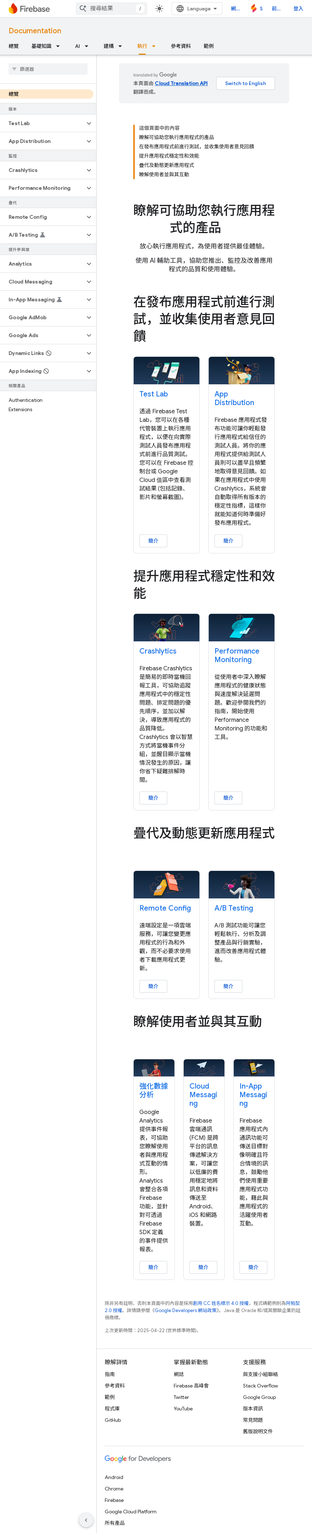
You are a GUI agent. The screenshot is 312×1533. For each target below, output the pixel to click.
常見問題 (253, 1420)
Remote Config (165, 908)
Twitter (181, 1397)
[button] (42, 123)
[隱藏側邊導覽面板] (86, 1520)
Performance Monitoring (236, 655)
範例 (209, 46)
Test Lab (153, 394)
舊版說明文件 (258, 1431)
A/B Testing (233, 908)
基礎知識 (41, 46)
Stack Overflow (260, 1385)
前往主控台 (278, 8)
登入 (298, 8)
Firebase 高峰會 (191, 1385)
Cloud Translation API (181, 83)
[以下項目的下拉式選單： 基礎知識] (60, 46)
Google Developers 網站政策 (186, 1310)
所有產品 (115, 1523)
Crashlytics (158, 651)
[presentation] (204, 219)
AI (77, 46)
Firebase (114, 1500)
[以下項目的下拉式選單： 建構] (122, 46)
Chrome (114, 1488)
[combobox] (111, 8)
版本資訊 (253, 1408)
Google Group (259, 1397)
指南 (110, 1374)
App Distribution (234, 398)
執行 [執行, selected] (142, 46)
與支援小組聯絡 (260, 1374)
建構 (109, 46)
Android (114, 1477)
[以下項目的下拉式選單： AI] (88, 46)
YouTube (183, 1408)
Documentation (35, 30)
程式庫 (112, 1408)
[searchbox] (48, 69)
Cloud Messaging (203, 1095)
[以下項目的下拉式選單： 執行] (155, 46)
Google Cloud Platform (131, 1511)
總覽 (14, 46)
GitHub (113, 1420)
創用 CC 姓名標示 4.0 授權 (221, 1303)
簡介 (153, 541)
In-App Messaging (253, 1095)
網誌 (236, 8)
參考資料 (181, 46)
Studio (261, 8)
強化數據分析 (153, 1090)
